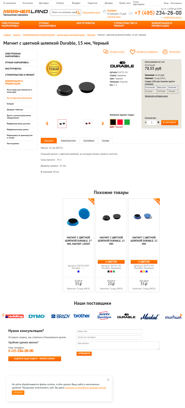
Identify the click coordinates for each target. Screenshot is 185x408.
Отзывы (105, 140)
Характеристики (68, 140)
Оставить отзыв (117, 52)
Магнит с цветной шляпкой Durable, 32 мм (144, 241)
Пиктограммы (13, 143)
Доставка (44, 3)
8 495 (20, 351)
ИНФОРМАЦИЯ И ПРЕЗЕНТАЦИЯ (162, 24)
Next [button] (103, 124)
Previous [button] (47, 124)
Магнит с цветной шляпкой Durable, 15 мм (111, 241)
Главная (7, 35)
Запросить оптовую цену (156, 96)
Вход (166, 3)
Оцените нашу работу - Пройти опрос (34, 358)
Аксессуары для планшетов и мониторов (19, 91)
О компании (9, 3)
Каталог (17, 35)
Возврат (76, 3)
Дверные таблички (15, 109)
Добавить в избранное (147, 52)
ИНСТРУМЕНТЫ (86, 23)
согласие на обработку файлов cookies (85, 387)
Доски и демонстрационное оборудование (19, 116)
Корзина (111, 10)
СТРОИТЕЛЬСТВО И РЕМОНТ (125, 24)
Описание (48, 140)
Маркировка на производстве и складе (20, 136)
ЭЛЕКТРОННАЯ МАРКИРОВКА (10, 24)
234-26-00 (158, 13)
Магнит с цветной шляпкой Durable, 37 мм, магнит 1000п (78, 241)
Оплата (60, 3)
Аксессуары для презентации (71, 35)
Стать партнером (138, 3)
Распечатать (174, 52)
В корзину (169, 122)
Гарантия (92, 3)
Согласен (18, 392)
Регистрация (176, 3)
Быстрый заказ (114, 17)
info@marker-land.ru (172, 17)
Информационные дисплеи (18, 123)
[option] (75, 88)
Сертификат (88, 140)
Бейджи (10, 104)
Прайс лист (125, 3)
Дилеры (109, 3)
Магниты (91, 35)
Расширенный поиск (91, 12)
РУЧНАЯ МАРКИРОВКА (47, 24)
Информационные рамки (18, 129)
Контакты (28, 3)
